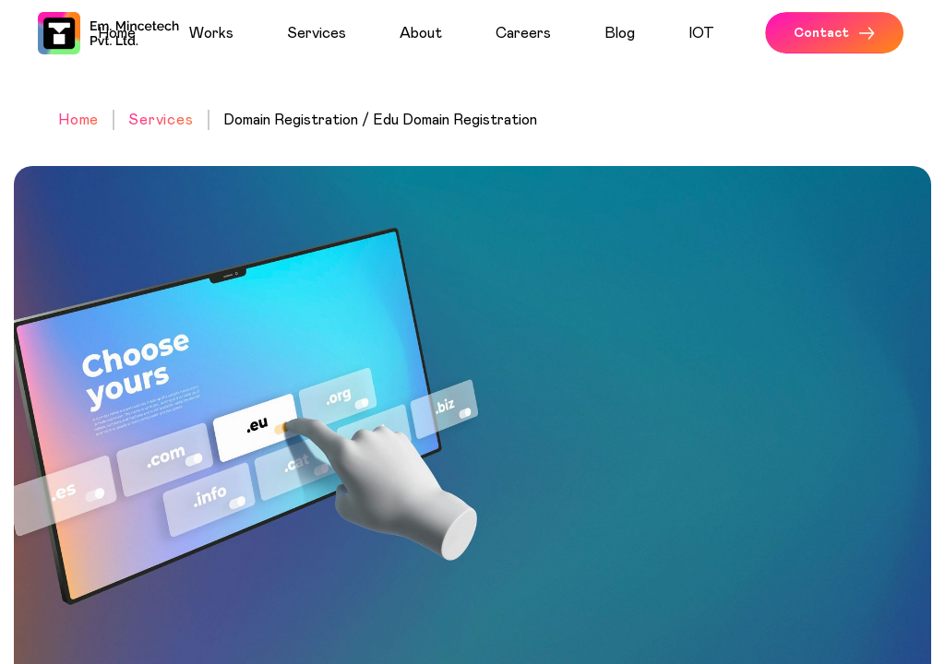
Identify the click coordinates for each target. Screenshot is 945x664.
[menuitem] (136, 33)
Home (78, 120)
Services (160, 120)
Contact (834, 33)
